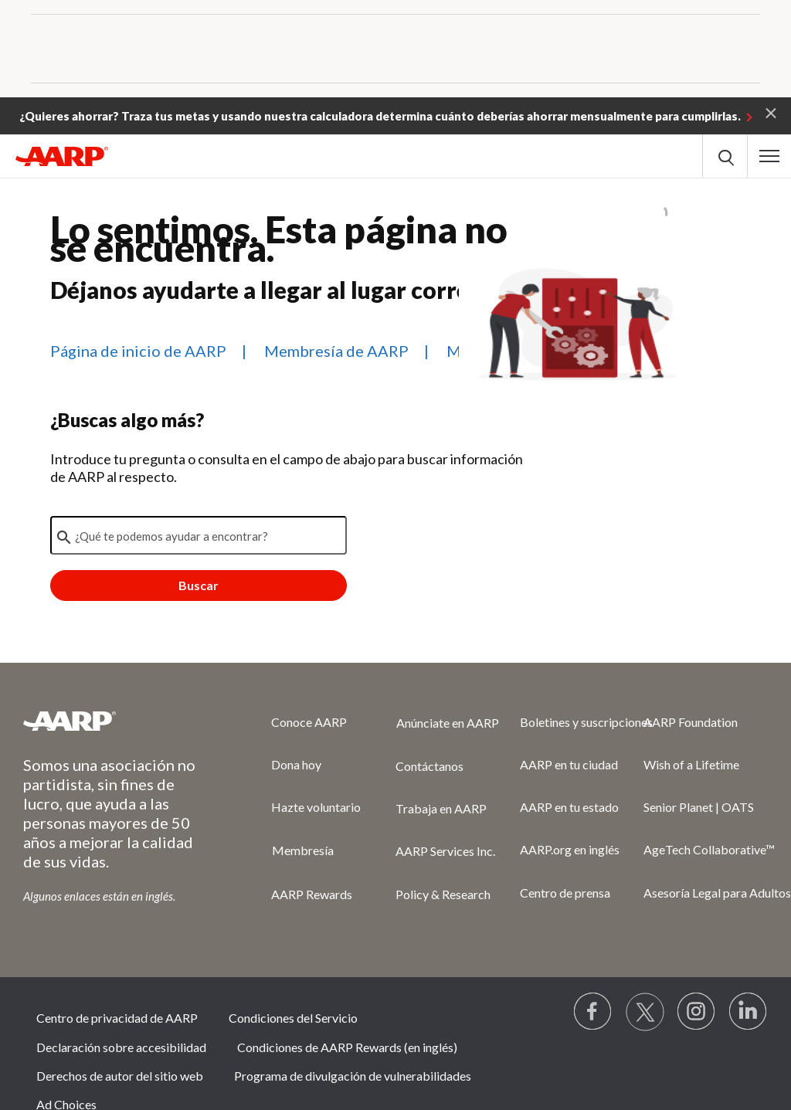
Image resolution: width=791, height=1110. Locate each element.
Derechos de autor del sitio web (119, 1075)
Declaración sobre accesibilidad (121, 1047)
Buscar (198, 585)
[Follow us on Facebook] (593, 1012)
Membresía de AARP (336, 350)
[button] (770, 112)
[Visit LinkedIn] (748, 1012)
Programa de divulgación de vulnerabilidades (352, 1075)
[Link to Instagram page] (696, 1012)
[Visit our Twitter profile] (645, 1012)
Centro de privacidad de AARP (117, 1017)
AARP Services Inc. (445, 851)
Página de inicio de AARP (138, 350)
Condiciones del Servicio (293, 1017)
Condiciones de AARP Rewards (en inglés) (347, 1047)
